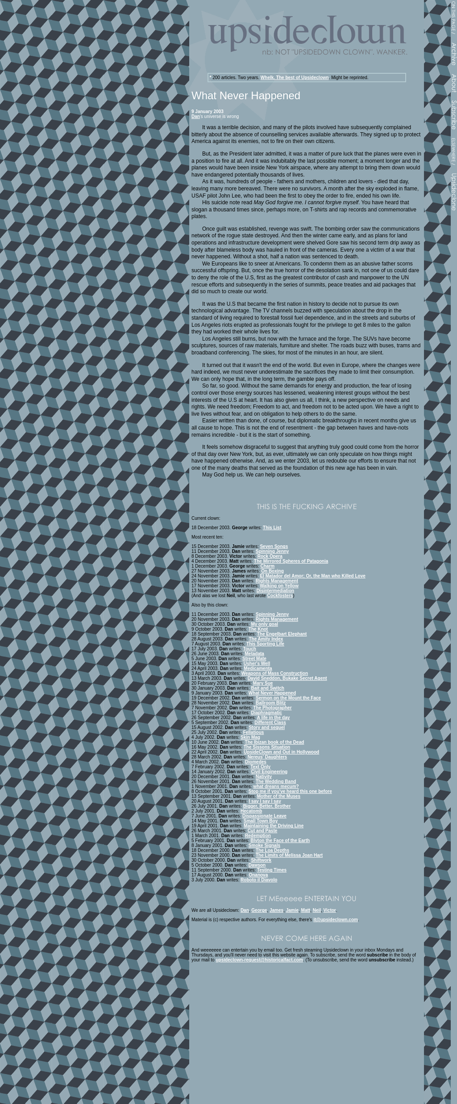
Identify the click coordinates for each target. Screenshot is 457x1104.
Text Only (260, 766)
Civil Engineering (269, 771)
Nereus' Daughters (267, 756)
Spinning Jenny (272, 551)
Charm (268, 566)
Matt (306, 910)
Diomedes (255, 761)
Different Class (270, 722)
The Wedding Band (276, 781)
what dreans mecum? (276, 786)
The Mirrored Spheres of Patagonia (291, 561)
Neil (317, 910)
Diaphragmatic (266, 712)
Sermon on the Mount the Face (288, 697)
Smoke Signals (264, 845)
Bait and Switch (267, 688)
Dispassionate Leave (264, 815)
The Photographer (272, 707)
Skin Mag (250, 737)
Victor (330, 910)
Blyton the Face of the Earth (280, 840)
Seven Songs (274, 546)
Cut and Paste (263, 830)
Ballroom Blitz (271, 702)
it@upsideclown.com (335, 919)
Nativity (264, 776)
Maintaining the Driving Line (273, 825)
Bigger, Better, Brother (267, 806)
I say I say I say (265, 801)
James (276, 910)
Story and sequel (267, 727)
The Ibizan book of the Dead (274, 742)
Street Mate (254, 658)
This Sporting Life (265, 643)
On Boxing (272, 571)
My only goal (264, 624)
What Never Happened (272, 693)
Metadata (254, 653)
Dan (195, 116)
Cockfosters (280, 595)
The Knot (258, 629)
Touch (249, 648)
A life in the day (273, 717)
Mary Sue (263, 683)
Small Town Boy (261, 820)
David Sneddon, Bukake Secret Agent (287, 678)
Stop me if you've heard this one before (290, 791)
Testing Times (272, 870)
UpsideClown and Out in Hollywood (281, 752)
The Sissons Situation (267, 747)
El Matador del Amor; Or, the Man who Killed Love (312, 575)
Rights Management (277, 580)
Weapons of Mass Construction (274, 673)
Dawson (257, 865)
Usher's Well (257, 663)
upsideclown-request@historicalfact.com (259, 959)
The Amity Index (266, 638)
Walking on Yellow (279, 585)
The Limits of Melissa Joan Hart (289, 855)
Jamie (292, 910)
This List (272, 527)
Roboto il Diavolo (259, 879)
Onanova (258, 874)
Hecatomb (251, 811)
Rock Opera (270, 556)
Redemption (258, 835)
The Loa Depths (272, 850)
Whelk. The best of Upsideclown (295, 77)
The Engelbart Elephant (282, 634)
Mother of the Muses (278, 796)
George (259, 910)
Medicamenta (258, 668)
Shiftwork (261, 860)
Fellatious (253, 732)
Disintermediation (275, 590)
